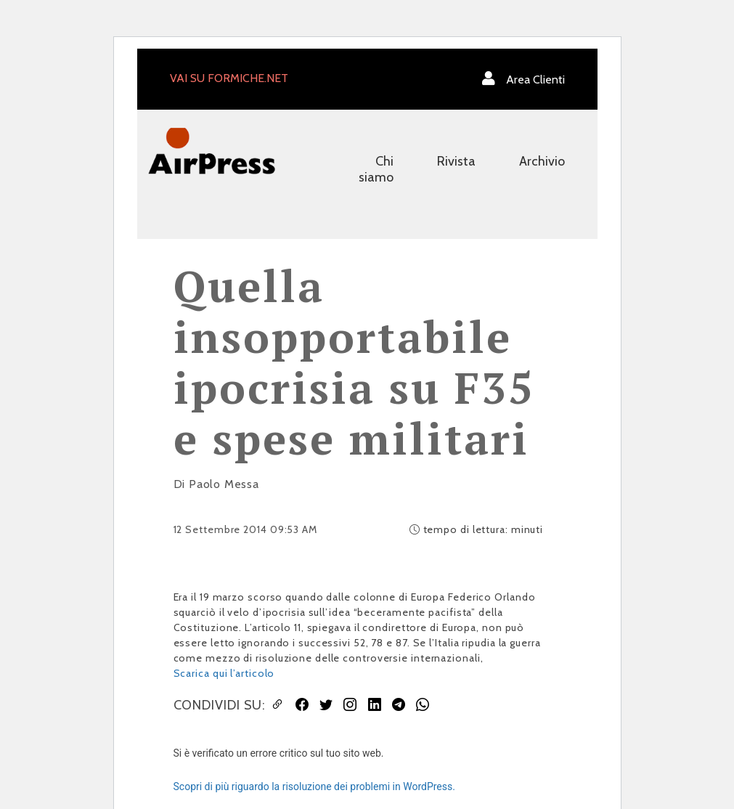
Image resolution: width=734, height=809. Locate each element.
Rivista (456, 161)
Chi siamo (376, 169)
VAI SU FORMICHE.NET (229, 78)
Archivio (542, 161)
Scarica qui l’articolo (224, 673)
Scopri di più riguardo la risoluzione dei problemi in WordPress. (314, 786)
